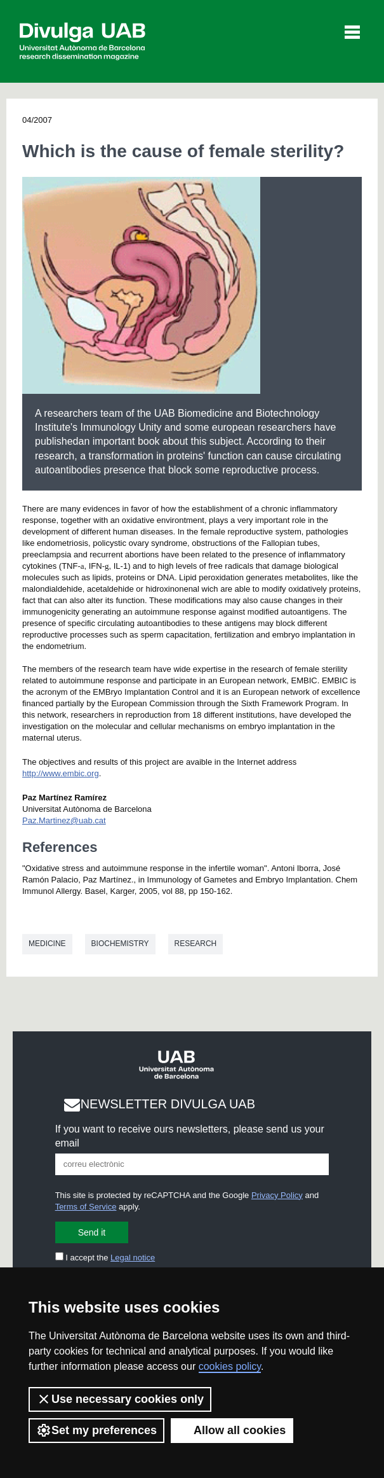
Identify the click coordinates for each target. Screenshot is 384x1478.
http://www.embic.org (60, 773)
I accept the (105, 1257)
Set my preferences (96, 1430)
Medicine (47, 943)
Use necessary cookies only (120, 1399)
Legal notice (132, 1257)
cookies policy (230, 1366)
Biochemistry (120, 943)
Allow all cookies (232, 1430)
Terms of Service (86, 1206)
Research (196, 943)
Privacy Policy (277, 1195)
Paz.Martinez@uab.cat (64, 820)
